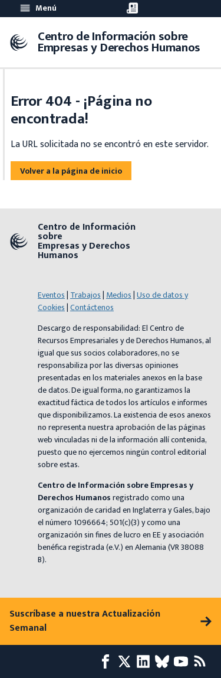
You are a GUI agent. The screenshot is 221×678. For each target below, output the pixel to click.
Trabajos (85, 295)
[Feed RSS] (202, 661)
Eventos (51, 295)
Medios (118, 295)
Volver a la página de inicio (71, 171)
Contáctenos (92, 307)
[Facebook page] (107, 661)
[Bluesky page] (164, 661)
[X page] (126, 661)
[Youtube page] (183, 661)
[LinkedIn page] (145, 661)
